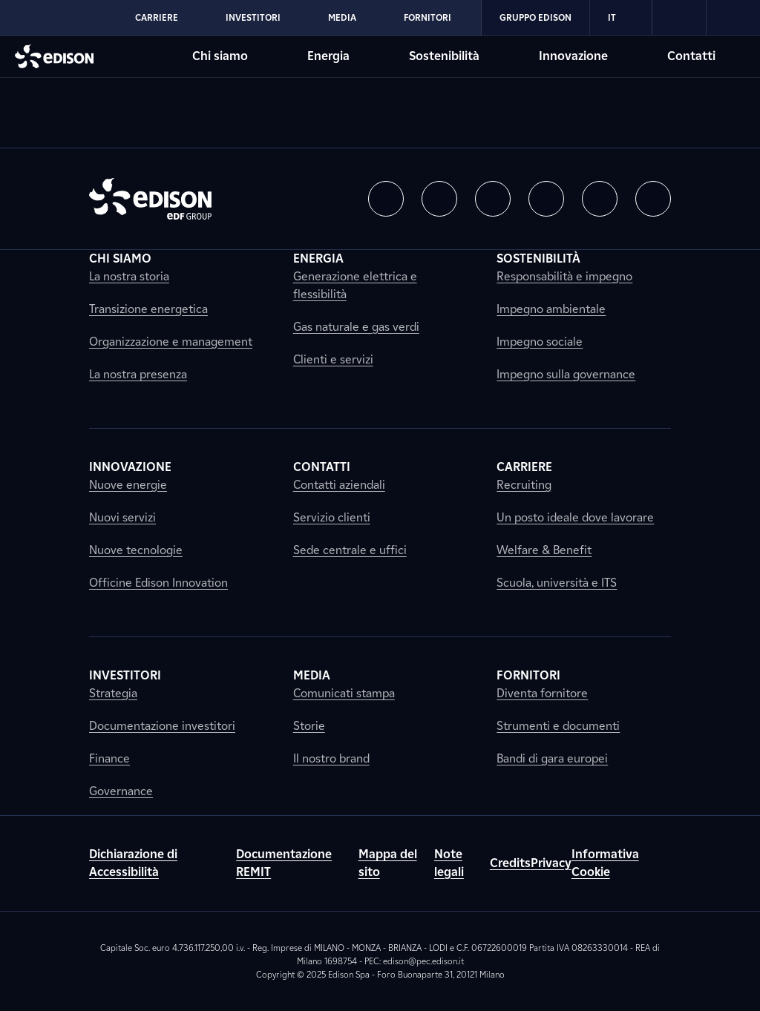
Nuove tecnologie (136, 550)
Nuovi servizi (122, 517)
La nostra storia (129, 276)
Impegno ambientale (551, 309)
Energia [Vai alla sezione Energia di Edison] (328, 56)
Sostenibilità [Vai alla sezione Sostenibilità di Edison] (444, 56)
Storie (309, 726)
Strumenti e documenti (558, 726)
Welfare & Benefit (544, 550)
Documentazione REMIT (284, 863)
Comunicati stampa (344, 693)
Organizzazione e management (170, 342)
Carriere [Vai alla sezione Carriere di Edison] (156, 17)
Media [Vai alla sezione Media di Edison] (342, 17)
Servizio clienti (331, 517)
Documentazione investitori (162, 726)
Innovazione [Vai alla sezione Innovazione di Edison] (573, 56)
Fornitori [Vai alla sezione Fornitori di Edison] (427, 17)
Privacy (551, 863)
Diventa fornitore (542, 693)
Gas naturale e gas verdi (356, 327)
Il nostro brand (331, 758)
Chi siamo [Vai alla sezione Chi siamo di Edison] (220, 56)
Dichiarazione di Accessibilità (133, 863)
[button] (386, 199)
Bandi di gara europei (552, 758)
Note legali (449, 863)
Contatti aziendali (339, 485)
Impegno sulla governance (566, 374)
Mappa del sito (387, 863)
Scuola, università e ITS (557, 583)
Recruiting (524, 485)
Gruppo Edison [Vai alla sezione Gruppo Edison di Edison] (535, 17)
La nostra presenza (138, 374)
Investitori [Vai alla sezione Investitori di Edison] (253, 17)
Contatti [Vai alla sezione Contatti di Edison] (691, 56)
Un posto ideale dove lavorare (575, 517)
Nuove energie (128, 485)
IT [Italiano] (621, 18)
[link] (679, 18)
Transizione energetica (148, 309)
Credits (510, 863)
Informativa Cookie (605, 863)
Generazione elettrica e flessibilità (355, 285)
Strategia (113, 693)
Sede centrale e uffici (350, 550)
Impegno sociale (540, 342)
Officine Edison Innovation (158, 583)
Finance (109, 758)
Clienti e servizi (333, 359)
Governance (121, 791)
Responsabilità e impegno (564, 276)
